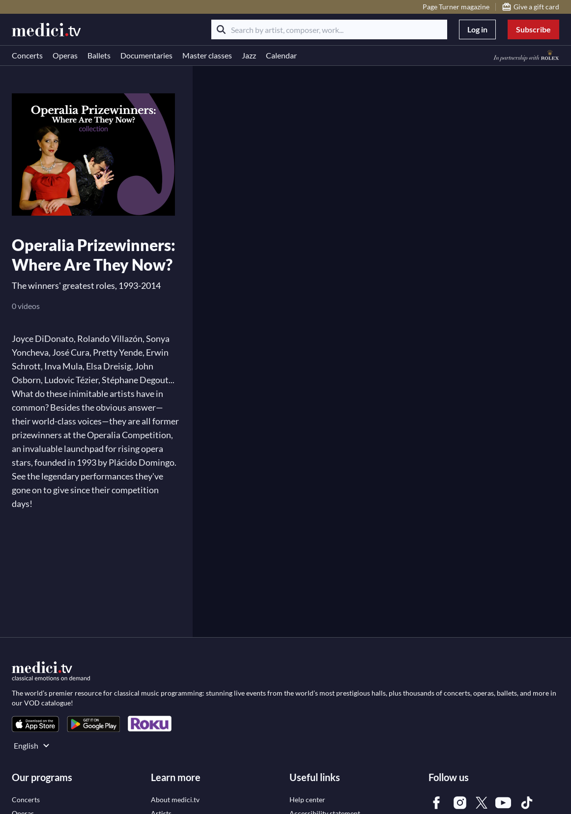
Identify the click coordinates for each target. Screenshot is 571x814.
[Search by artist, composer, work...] (329, 29)
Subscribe (533, 29)
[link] (35, 724)
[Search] (221, 29)
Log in (477, 29)
